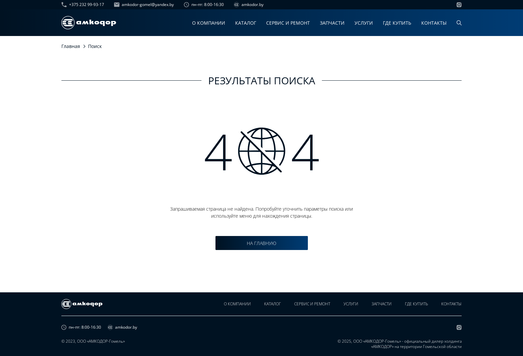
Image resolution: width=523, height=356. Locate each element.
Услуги (364, 23)
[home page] (88, 22)
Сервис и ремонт (288, 23)
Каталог (245, 23)
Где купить (397, 23)
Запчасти (332, 23)
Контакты (434, 23)
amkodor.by (249, 4)
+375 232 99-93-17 (82, 4)
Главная (70, 46)
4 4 (262, 151)
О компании (208, 23)
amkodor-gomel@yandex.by (144, 4)
